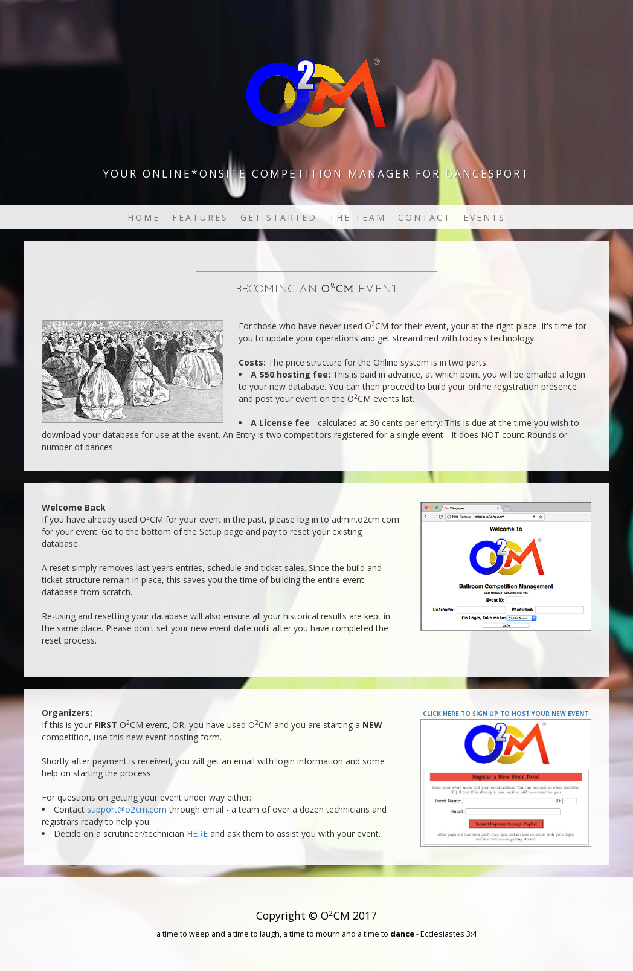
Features (200, 217)
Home (143, 217)
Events (484, 217)
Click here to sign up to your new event (505, 712)
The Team (357, 217)
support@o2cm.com (127, 809)
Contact (424, 217)
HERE (197, 833)
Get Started (278, 217)
